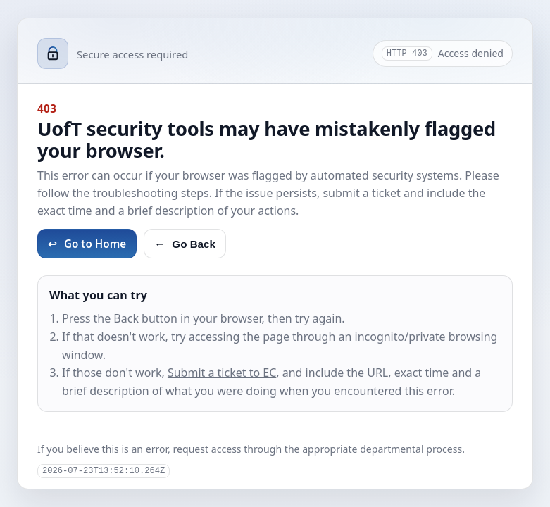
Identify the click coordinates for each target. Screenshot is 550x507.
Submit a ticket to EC (222, 372)
